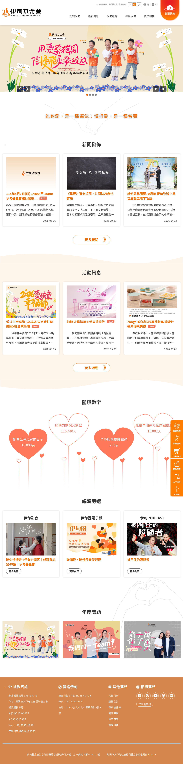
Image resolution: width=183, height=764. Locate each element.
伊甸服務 (112, 16)
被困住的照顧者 (138, 559)
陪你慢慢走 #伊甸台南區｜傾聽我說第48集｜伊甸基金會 (31, 561)
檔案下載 (113, 719)
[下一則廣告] (27, 89)
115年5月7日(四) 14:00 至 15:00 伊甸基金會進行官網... (29, 195)
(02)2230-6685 (18, 713)
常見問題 (113, 695)
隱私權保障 (114, 707)
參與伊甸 (130, 16)
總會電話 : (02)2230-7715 (74, 695)
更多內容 (13, 571)
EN (156, 4)
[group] (91, 58)
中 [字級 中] (134, 4)
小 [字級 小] (130, 4)
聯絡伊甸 (113, 725)
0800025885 (17, 719)
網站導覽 (113, 4)
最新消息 (93, 16)
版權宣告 (113, 701)
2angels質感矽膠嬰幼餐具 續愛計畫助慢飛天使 (150, 324)
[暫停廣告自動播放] (163, 89)
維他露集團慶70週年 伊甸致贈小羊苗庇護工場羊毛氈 (151, 195)
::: (97, 4)
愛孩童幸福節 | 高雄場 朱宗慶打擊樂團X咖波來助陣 (29, 324)
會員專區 (103, 4)
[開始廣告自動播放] (156, 89)
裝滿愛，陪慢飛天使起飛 (84, 559)
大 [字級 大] (139, 4)
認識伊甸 (75, 16)
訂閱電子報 (144, 704)
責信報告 (149, 16)
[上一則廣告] (20, 89)
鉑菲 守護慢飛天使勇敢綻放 (90, 321)
